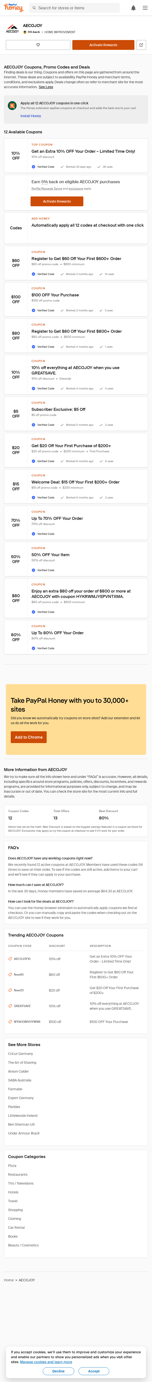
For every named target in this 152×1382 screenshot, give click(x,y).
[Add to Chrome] (29, 737)
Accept (94, 1371)
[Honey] (13, 8)
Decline (59, 1371)
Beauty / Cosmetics (23, 1245)
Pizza (12, 1165)
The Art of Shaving (22, 1062)
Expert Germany (21, 1098)
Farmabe (15, 1089)
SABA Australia (19, 1080)
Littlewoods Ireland (22, 1115)
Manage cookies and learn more (46, 1362)
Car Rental (16, 1227)
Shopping (15, 1210)
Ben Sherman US (21, 1124)
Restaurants (17, 1174)
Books (13, 1236)
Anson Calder (18, 1071)
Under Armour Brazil (23, 1133)
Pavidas (14, 1107)
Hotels (13, 1192)
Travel (12, 1201)
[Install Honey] (31, 116)
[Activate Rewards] (103, 45)
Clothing (14, 1218)
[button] (145, 8)
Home (9, 1280)
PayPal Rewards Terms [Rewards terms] (47, 189)
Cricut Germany (20, 1053)
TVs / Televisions (20, 1183)
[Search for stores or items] (74, 8)
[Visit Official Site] (141, 45)
